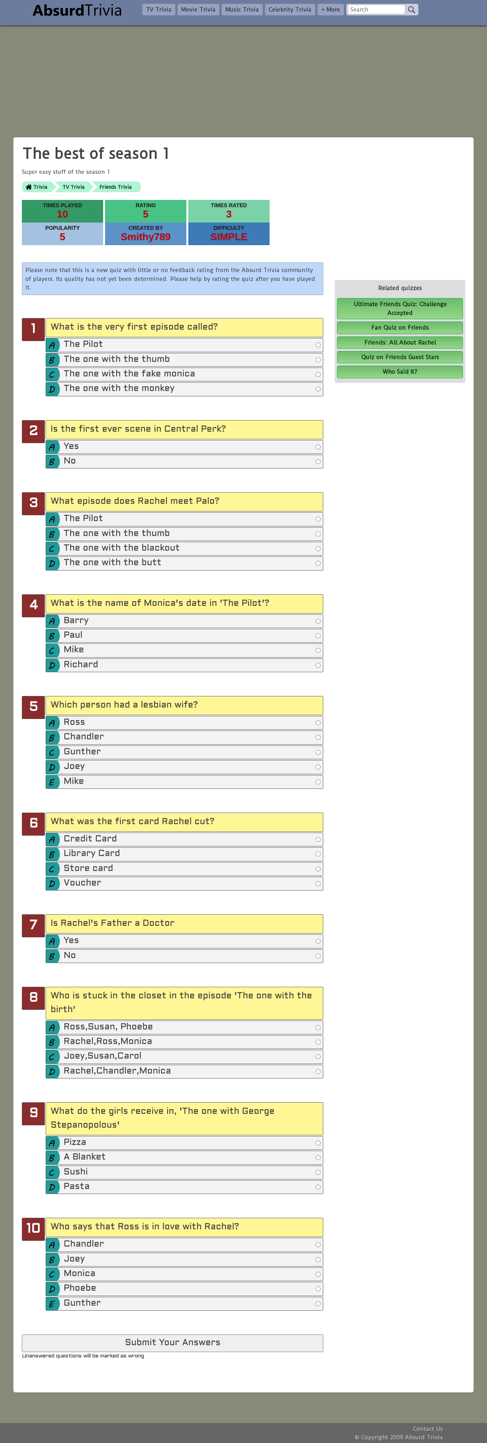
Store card (192, 869)
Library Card (192, 854)
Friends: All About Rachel (400, 342)
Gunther (192, 752)
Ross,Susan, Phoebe (192, 1027)
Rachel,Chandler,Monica (192, 1071)
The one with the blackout (192, 548)
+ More (330, 9)
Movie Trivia (198, 9)
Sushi (192, 1172)
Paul (192, 636)
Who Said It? (400, 371)
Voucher (192, 883)
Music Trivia (242, 9)
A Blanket (192, 1157)
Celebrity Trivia (290, 9)
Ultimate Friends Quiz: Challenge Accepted (400, 308)
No (192, 461)
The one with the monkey (192, 389)
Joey (192, 767)
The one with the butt (192, 563)
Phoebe (192, 1289)
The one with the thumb (192, 360)
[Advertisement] (243, 79)
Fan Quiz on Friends (400, 327)
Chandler (192, 737)
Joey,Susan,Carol (192, 1056)
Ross (192, 723)
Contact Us (428, 1428)
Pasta (192, 1187)
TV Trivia (158, 9)
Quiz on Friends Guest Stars (400, 357)
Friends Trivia (116, 187)
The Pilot (192, 345)
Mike (192, 650)
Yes (192, 447)
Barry (192, 621)
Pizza (192, 1143)
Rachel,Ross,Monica (192, 1042)
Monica (192, 1274)
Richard (192, 665)
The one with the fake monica (192, 374)
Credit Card (192, 839)
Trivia (40, 187)
